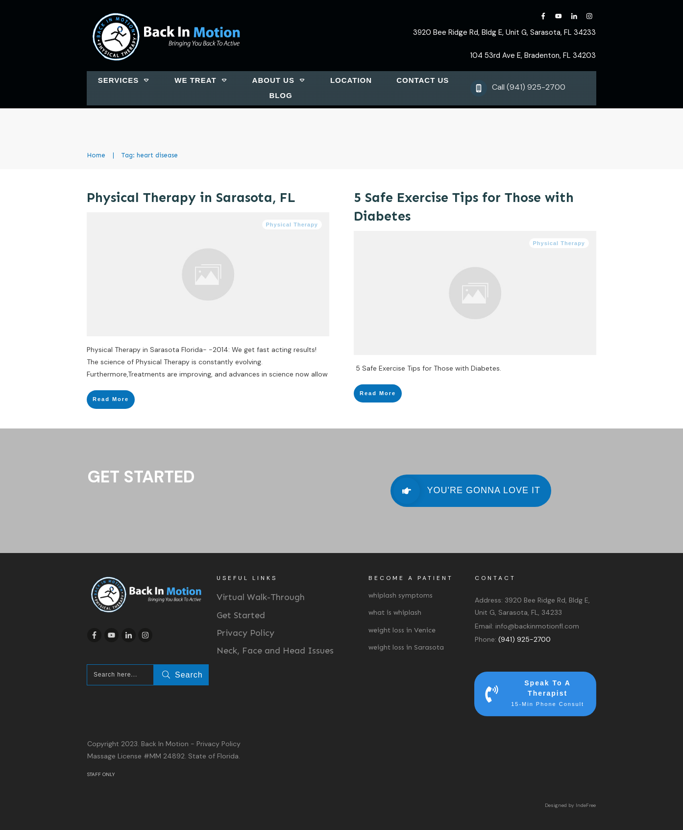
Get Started (241, 615)
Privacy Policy (245, 633)
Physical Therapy (292, 224)
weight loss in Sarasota (406, 647)
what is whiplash (394, 612)
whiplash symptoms (400, 595)
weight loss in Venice (402, 630)
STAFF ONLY (101, 774)
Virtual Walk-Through (261, 597)
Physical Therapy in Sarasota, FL (191, 197)
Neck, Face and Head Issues (275, 650)
